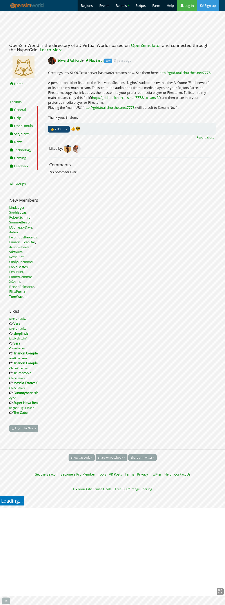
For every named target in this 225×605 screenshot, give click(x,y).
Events (104, 5)
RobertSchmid (20, 217)
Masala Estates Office (29, 383)
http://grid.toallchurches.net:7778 (185, 72)
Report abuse (205, 137)
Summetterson (20, 222)
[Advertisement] (112, 26)
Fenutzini (16, 271)
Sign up (208, 5)
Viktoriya (16, 252)
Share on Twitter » (142, 457)
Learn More (51, 50)
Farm (156, 5)
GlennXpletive (18, 368)
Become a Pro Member (78, 474)
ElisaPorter (17, 291)
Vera (16, 323)
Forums (16, 102)
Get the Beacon (46, 474)
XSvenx (14, 281)
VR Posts (116, 474)
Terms (130, 474)
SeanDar (28, 242)
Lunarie (15, 242)
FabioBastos (18, 267)
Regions (87, 5)
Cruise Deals (102, 489)
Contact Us (182, 474)
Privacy (142, 474)
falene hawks (17, 319)
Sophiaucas (17, 212)
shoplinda (20, 333)
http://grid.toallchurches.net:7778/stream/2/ (126, 97)
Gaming (18, 158)
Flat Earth (94, 60)
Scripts (141, 5)
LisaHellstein (18, 338)
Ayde (12, 398)
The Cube (20, 412)
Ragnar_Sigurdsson (21, 408)
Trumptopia (22, 373)
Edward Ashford (69, 60)
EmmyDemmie (20, 277)
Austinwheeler (20, 247)
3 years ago (122, 60)
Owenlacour (17, 348)
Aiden (13, 232)
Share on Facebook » (111, 457)
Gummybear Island (27, 393)
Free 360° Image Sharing (133, 489)
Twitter (156, 474)
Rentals (122, 5)
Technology (20, 150)
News (16, 142)
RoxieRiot (16, 257)
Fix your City (82, 489)
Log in (187, 5)
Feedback (19, 166)
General (18, 109)
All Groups (18, 184)
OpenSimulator (146, 45)
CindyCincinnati (21, 262)
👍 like (56, 129)
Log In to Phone (24, 428)
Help (170, 5)
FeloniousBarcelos (23, 237)
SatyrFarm (20, 134)
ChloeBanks (17, 378)
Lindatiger (16, 207)
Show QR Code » (81, 457)
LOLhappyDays (20, 227)
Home (16, 83)
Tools (102, 474)
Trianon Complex (26, 353)
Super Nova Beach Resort (32, 402)
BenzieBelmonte (21, 286)
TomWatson (18, 296)
